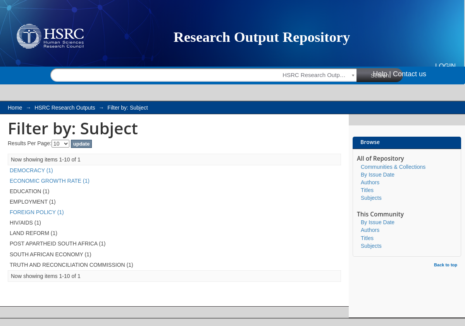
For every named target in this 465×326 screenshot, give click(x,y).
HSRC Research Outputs (64, 108)
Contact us (409, 74)
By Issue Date (377, 175)
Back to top (445, 265)
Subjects (371, 198)
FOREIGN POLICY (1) (37, 212)
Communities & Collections (393, 167)
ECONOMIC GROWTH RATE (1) (50, 181)
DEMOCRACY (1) (31, 170)
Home (15, 108)
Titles (367, 190)
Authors (370, 182)
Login (445, 66)
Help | (382, 74)
